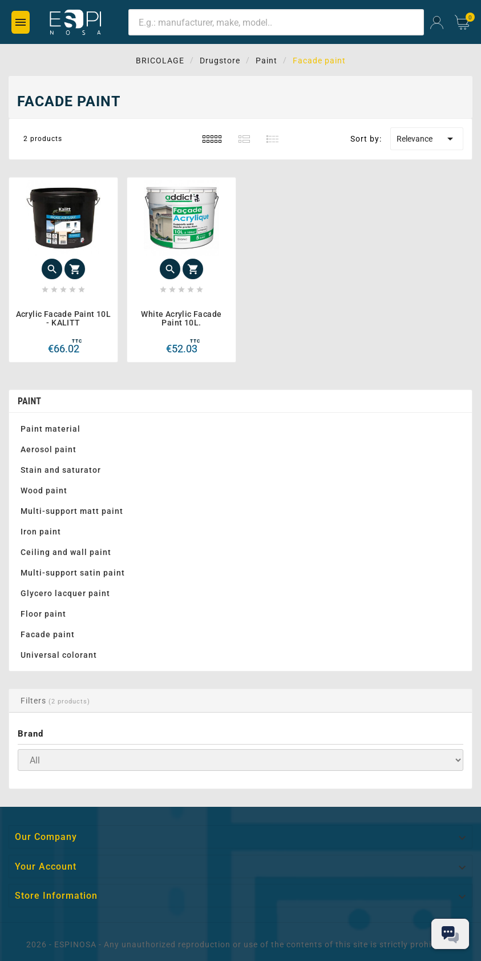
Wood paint (44, 490)
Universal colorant (59, 655)
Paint (29, 401)
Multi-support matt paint (72, 511)
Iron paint (41, 531)
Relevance (427, 139)
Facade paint (48, 634)
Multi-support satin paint (73, 572)
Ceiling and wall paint (66, 552)
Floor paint (43, 613)
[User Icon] (436, 22)
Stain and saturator (61, 470)
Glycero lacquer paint (65, 593)
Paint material (50, 428)
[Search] (276, 22)
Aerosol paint (48, 449)
